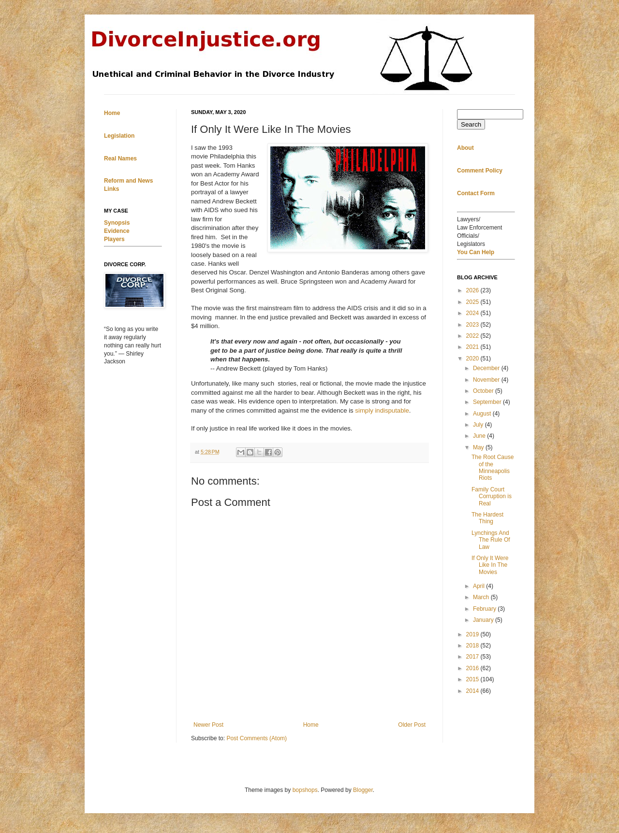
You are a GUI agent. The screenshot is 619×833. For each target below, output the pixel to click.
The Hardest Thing (487, 518)
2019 (473, 634)
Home (311, 724)
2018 (473, 645)
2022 (473, 335)
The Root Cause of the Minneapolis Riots (493, 467)
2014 (473, 691)
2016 (473, 668)
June (480, 435)
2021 (473, 347)
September (488, 402)
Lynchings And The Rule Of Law (491, 540)
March (482, 597)
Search (471, 124)
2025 (473, 302)
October (484, 391)
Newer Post (208, 724)
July (479, 424)
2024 (473, 313)
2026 (473, 290)
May (479, 447)
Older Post (412, 724)
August (483, 413)
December (487, 368)
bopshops (305, 790)
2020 (473, 358)
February (485, 608)
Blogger (363, 790)
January (484, 620)
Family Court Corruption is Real (492, 496)
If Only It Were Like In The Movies (490, 565)
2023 (473, 324)
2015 (473, 679)
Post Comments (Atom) (256, 738)
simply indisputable (382, 410)
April (479, 586)
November (487, 379)
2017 (473, 656)
